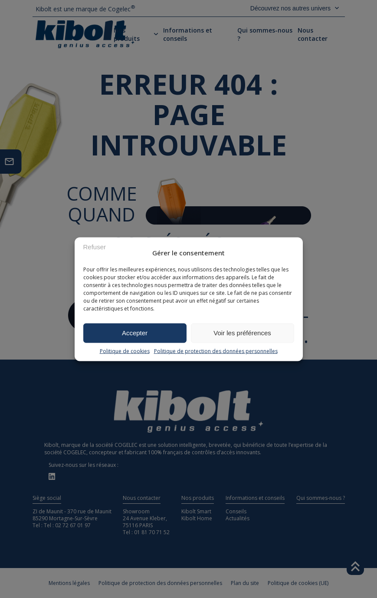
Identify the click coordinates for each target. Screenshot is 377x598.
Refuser (94, 247)
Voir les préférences (242, 333)
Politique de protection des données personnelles (216, 350)
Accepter (135, 333)
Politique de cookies (125, 350)
